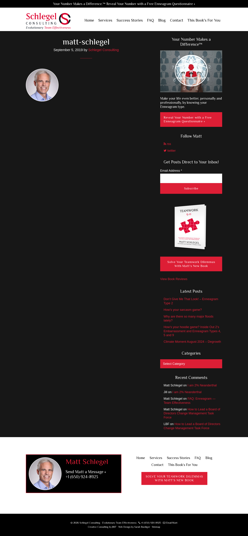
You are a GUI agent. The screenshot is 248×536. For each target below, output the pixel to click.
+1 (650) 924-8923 (82, 476)
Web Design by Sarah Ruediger (134, 526)
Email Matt (170, 522)
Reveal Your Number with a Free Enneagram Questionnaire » (188, 119)
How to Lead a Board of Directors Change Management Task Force (192, 413)
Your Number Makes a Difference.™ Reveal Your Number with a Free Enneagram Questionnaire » (124, 4)
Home (138, 458)
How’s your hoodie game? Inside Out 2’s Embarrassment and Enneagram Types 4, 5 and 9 (192, 331)
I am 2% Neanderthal (202, 385)
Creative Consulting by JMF (102, 526)
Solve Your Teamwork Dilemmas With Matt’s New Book (191, 264)
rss (167, 144)
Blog (211, 458)
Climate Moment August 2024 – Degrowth (192, 341)
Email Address (171, 170)
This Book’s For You (183, 465)
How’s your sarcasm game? (183, 309)
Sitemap (156, 526)
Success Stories (179, 458)
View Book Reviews (173, 279)
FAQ (200, 458)
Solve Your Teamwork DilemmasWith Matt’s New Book (174, 479)
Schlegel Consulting (48, 20)
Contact (155, 465)
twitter (170, 150)
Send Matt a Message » (86, 471)
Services (154, 458)
